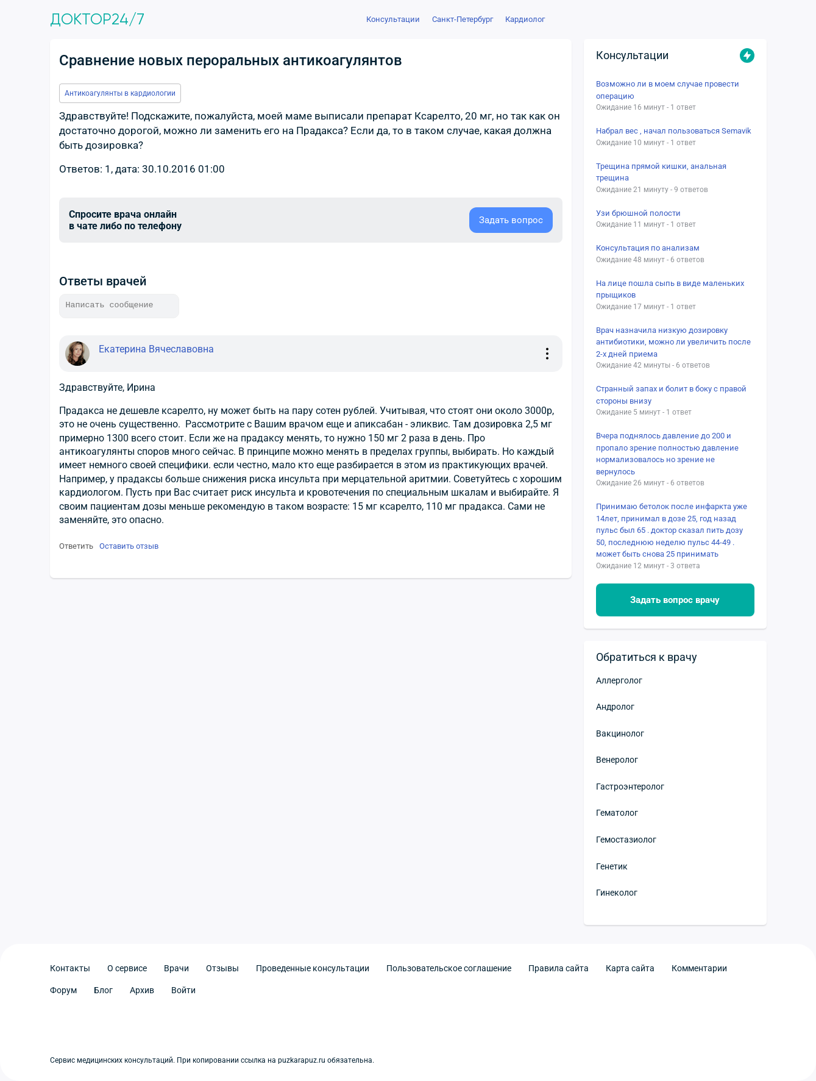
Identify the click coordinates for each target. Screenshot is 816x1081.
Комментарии (699, 968)
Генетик (612, 866)
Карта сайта (630, 968)
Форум (63, 990)
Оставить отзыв (128, 546)
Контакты (70, 968)
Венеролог (617, 760)
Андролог (615, 707)
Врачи (176, 968)
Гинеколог (616, 892)
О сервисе (127, 968)
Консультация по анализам (648, 247)
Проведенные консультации (312, 968)
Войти (183, 990)
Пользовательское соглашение (448, 968)
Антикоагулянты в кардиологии (120, 93)
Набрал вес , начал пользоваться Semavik (673, 130)
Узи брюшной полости (638, 213)
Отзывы (222, 968)
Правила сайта (558, 968)
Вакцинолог (620, 733)
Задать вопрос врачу (675, 599)
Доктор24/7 (97, 19)
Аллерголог (619, 680)
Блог (103, 990)
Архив (142, 990)
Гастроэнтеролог (630, 786)
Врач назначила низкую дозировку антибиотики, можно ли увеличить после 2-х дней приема (673, 342)
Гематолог (617, 813)
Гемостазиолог (626, 839)
